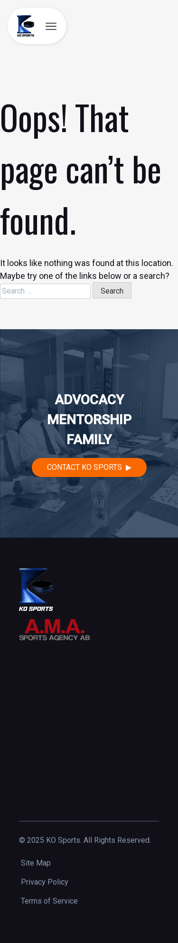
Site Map (36, 862)
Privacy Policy (44, 881)
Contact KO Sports (84, 467)
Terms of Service (49, 900)
